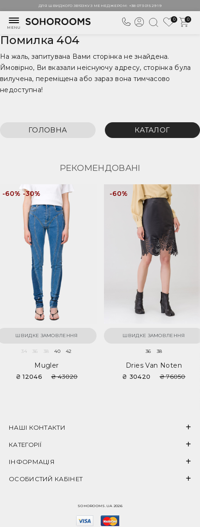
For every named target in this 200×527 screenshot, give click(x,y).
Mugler (46, 365)
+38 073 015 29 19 (145, 5)
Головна (47, 129)
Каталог (152, 129)
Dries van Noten (154, 365)
